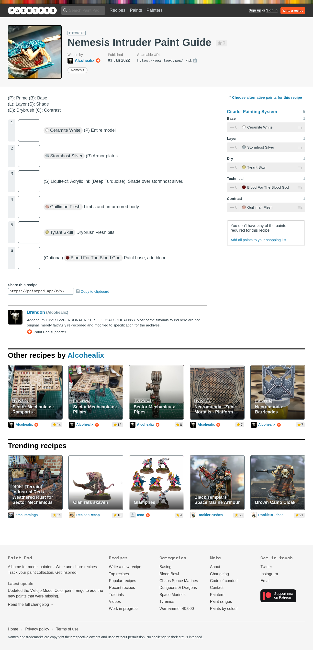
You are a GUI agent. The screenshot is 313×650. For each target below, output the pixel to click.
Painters (154, 10)
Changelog (219, 574)
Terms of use (67, 629)
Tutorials (116, 595)
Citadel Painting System (252, 111)
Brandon (36, 312)
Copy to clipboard (92, 291)
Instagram (269, 574)
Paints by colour (224, 609)
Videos (115, 601)
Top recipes (119, 574)
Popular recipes (122, 581)
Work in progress (123, 609)
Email (265, 581)
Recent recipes (122, 587)
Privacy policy (37, 629)
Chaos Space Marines (178, 581)
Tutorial (77, 33)
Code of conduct (224, 581)
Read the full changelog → (31, 604)
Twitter (266, 567)
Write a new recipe (125, 567)
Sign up (255, 10)
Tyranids (166, 601)
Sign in (272, 10)
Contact (217, 587)
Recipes (117, 10)
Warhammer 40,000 (176, 609)
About (215, 567)
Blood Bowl (169, 574)
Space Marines (172, 595)
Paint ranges (221, 601)
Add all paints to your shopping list (258, 240)
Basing (165, 567)
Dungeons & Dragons (178, 587)
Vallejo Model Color (47, 590)
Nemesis (77, 70)
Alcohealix (85, 355)
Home (13, 629)
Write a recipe (292, 10)
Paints (136, 10)
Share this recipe (22, 285)
